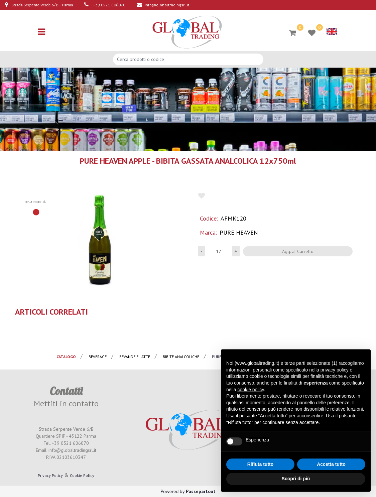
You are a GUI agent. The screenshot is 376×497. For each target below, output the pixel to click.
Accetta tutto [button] (331, 464)
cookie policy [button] (250, 389)
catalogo (66, 356)
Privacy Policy (50, 475)
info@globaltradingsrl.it (167, 4)
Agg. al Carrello (298, 251)
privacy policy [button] (335, 369)
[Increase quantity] (236, 251)
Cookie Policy (82, 475)
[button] (99, 239)
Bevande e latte (134, 356)
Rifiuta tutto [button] (260, 464)
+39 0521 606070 (109, 4)
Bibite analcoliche (181, 356)
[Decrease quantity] (201, 251)
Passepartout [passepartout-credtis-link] (201, 491)
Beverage (98, 356)
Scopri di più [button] (296, 478)
